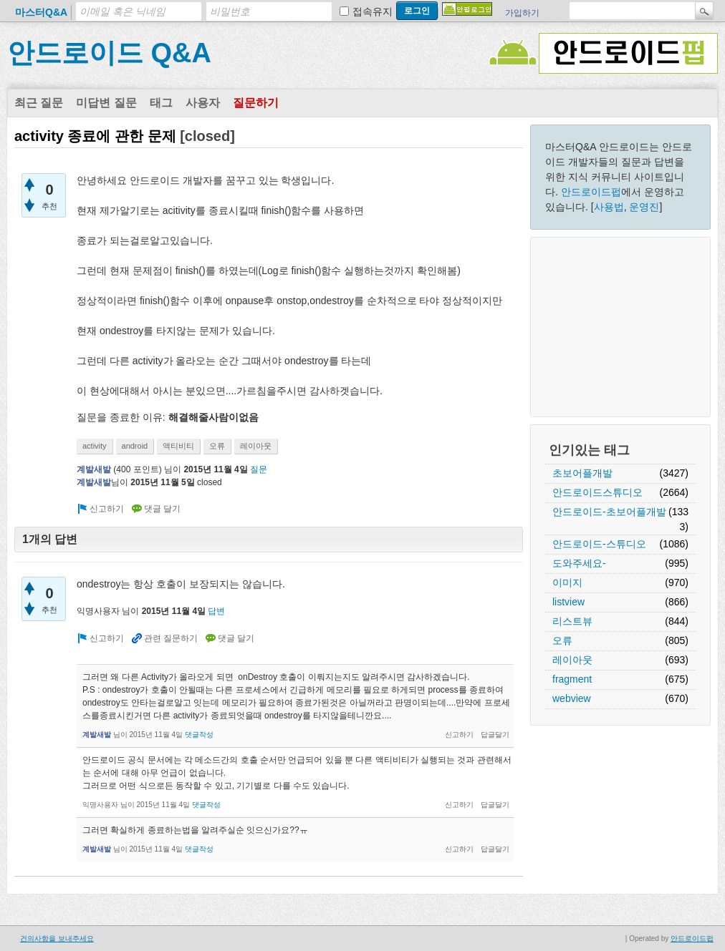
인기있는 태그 (589, 450)
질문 (258, 469)
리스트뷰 (572, 621)
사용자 (203, 103)
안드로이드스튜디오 (597, 492)
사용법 (609, 207)
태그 (161, 103)
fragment (572, 679)
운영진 (644, 207)
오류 (562, 640)
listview (568, 602)
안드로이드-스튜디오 (599, 544)
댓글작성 (199, 734)
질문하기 (256, 103)
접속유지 (372, 11)
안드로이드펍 (591, 191)
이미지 (567, 582)
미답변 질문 (106, 103)
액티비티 (178, 446)
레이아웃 (572, 659)
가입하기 (522, 13)
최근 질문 (38, 103)
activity (94, 446)
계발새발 (94, 469)
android (135, 446)
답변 (216, 611)
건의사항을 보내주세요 (57, 938)
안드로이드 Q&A (109, 53)
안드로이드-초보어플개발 (609, 511)
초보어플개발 (582, 473)
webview (571, 698)
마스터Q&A (41, 12)
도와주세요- (579, 563)
